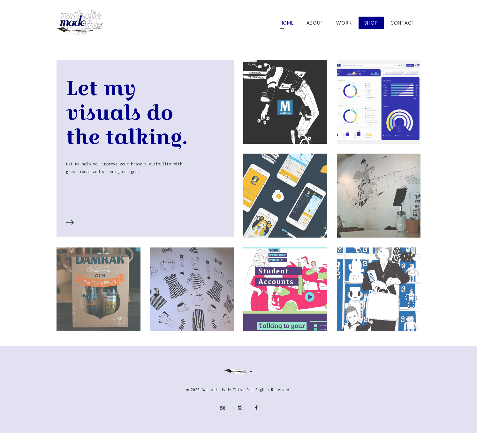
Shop (371, 23)
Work (344, 23)
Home (287, 23)
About (315, 23)
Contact (402, 23)
